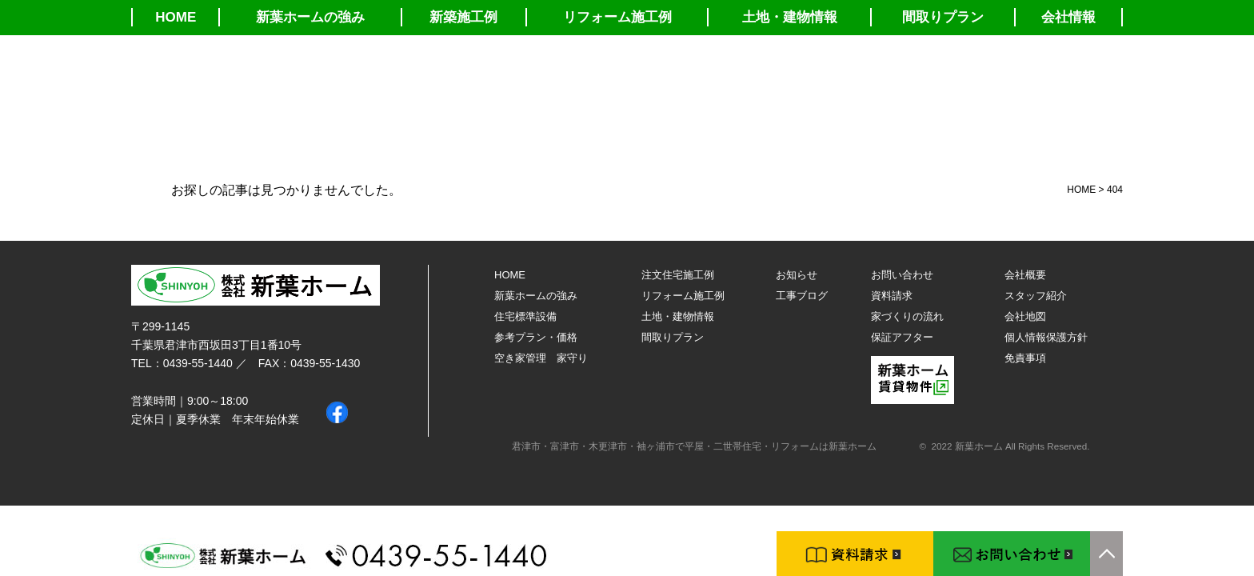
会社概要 (1025, 275)
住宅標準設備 (525, 316)
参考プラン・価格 (535, 337)
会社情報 (1068, 17)
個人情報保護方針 (1046, 337)
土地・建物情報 (789, 17)
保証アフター (902, 337)
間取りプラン (943, 17)
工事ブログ (802, 296)
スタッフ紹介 (1035, 296)
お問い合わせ (902, 275)
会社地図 (1025, 316)
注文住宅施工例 (677, 275)
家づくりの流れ (907, 316)
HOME (175, 17)
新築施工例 (463, 17)
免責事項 (1025, 358)
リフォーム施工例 (617, 17)
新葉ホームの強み (310, 17)
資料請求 (892, 296)
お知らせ (796, 275)
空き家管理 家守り (541, 358)
